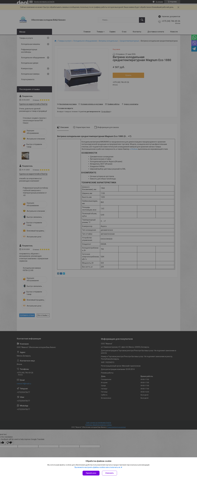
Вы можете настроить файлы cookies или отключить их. (98, 467)
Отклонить (109, 473)
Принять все (91, 473)
